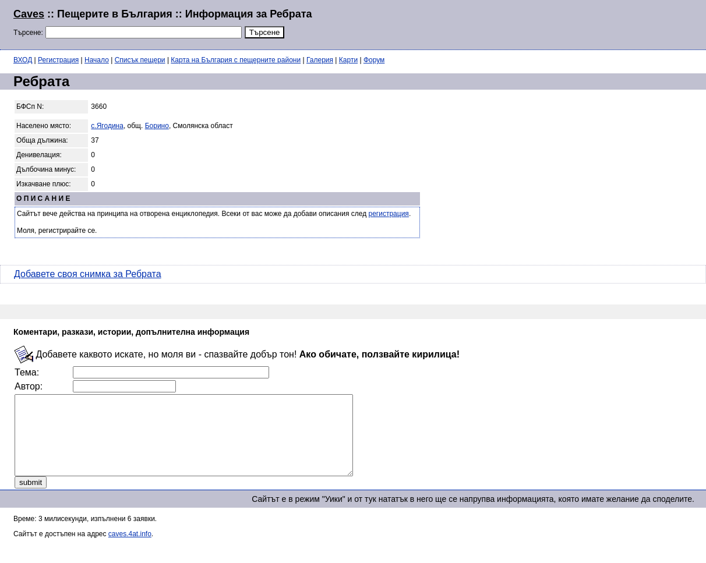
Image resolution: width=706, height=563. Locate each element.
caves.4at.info (129, 550)
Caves (28, 14)
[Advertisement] (551, 23)
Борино (157, 126)
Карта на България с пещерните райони (236, 60)
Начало (96, 60)
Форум (373, 60)
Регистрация (58, 60)
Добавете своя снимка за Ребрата (87, 274)
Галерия (319, 60)
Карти (348, 60)
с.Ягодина (107, 126)
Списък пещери (140, 60)
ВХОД (22, 60)
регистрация (389, 214)
